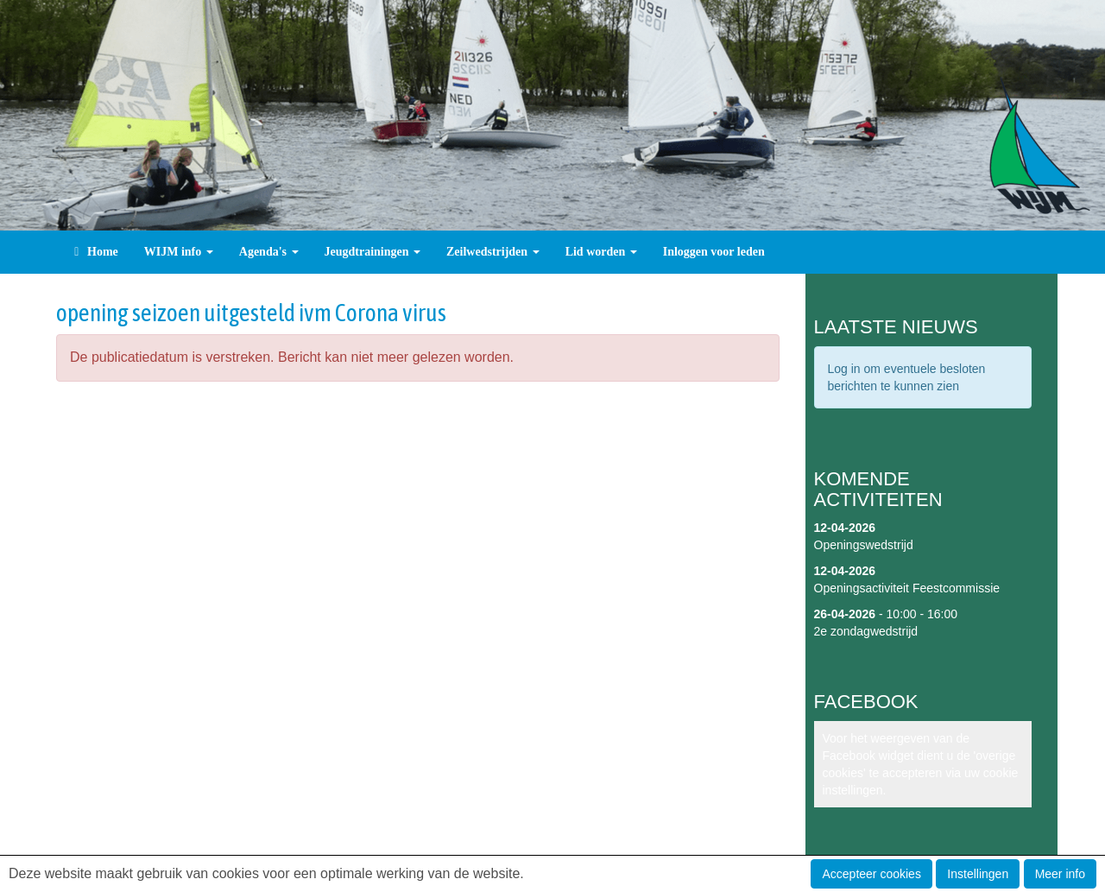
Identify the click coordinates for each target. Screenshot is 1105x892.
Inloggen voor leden (714, 251)
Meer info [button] (1060, 874)
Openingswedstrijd (863, 545)
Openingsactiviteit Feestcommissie (907, 588)
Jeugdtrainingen (373, 251)
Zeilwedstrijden (493, 251)
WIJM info (178, 251)
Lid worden (601, 251)
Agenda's (269, 251)
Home (93, 251)
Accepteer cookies (871, 874)
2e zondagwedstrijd (866, 631)
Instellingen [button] (977, 874)
